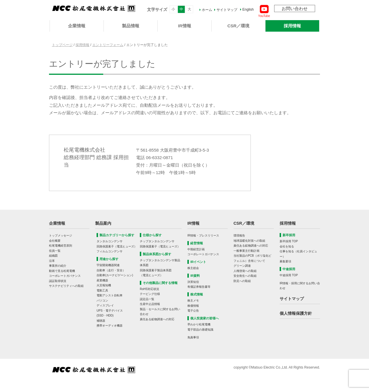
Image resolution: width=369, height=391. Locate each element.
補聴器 (101, 320)
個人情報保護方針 (296, 313)
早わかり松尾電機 (198, 324)
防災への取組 (242, 281)
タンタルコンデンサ (110, 241)
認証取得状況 (57, 281)
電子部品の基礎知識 (200, 329)
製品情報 (130, 25)
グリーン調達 (242, 265)
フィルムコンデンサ (110, 251)
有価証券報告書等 (198, 286)
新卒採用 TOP (289, 241)
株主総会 (193, 268)
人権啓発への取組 (245, 270)
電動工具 (102, 290)
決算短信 (193, 281)
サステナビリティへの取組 (66, 285)
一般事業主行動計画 (246, 250)
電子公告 (193, 310)
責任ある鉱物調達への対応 (157, 319)
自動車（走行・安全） (111, 270)
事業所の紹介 (57, 265)
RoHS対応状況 (149, 289)
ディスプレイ (105, 305)
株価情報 (193, 305)
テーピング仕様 (150, 293)
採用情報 (292, 25)
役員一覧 (55, 250)
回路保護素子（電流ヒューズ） (117, 246)
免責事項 (193, 337)
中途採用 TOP (289, 275)
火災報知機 (104, 285)
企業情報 (76, 25)
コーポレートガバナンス (65, 275)
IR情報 (184, 25)
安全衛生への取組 (245, 275)
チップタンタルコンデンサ (157, 241)
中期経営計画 (196, 249)
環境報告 (239, 235)
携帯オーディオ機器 (110, 325)
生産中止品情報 (150, 304)
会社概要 (55, 240)
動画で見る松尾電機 (62, 270)
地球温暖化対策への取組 (249, 240)
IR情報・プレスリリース (203, 235)
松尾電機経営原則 (60, 245)
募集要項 (285, 261)
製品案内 (103, 223)
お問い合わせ (295, 8)
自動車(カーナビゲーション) (115, 275)
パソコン (102, 300)
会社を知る (287, 246)
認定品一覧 (147, 299)
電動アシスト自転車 (110, 295)
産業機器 (102, 280)
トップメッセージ (60, 235)
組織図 (53, 255)
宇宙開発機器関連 (108, 265)
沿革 (52, 260)
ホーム (207, 10)
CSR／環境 (238, 25)
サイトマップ (226, 10)
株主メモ (193, 300)
